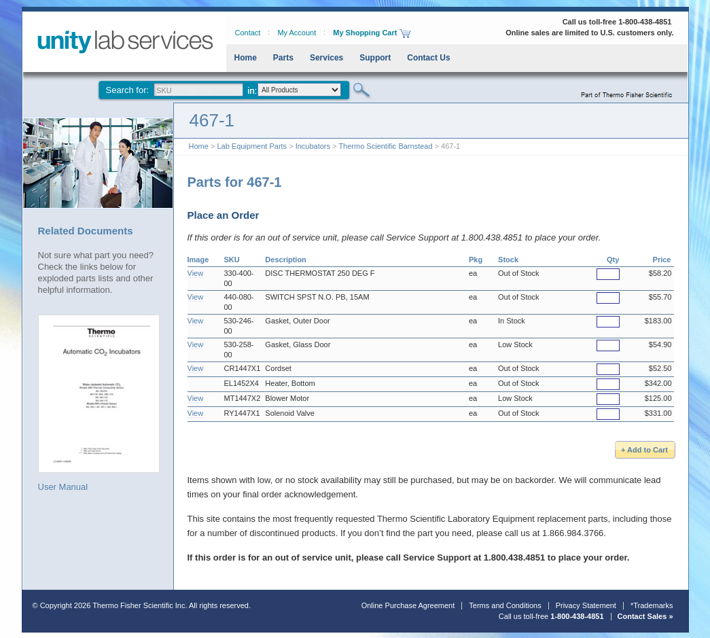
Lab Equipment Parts (252, 146)
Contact (248, 33)
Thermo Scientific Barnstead (385, 146)
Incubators (313, 146)
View (196, 273)
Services (326, 58)
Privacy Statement (586, 605)
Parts (283, 58)
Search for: (127, 90)
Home (245, 58)
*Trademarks (652, 605)
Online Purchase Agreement (408, 605)
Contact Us (428, 58)
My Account (296, 33)
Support (375, 58)
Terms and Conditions (505, 605)
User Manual (99, 403)
